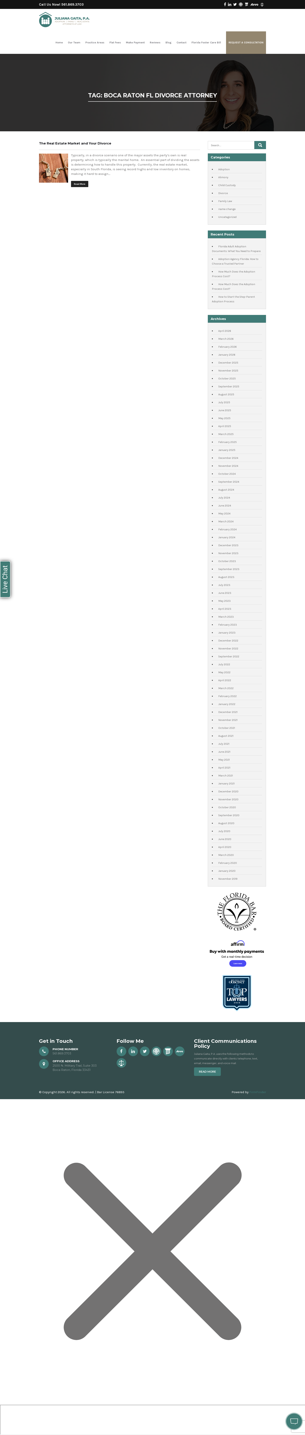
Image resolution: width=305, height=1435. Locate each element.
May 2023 (224, 601)
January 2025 (226, 450)
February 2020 (227, 863)
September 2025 (228, 386)
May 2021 (224, 759)
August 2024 (226, 489)
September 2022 (228, 656)
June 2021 (224, 751)
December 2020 (228, 791)
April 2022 (224, 680)
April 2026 (224, 331)
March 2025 (226, 434)
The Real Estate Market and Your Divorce (75, 143)
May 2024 (224, 513)
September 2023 (228, 569)
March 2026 (226, 338)
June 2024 (224, 505)
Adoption (224, 169)
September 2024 (228, 481)
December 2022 (228, 640)
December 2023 (228, 545)
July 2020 (224, 831)
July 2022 (224, 664)
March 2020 (226, 855)
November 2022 (228, 648)
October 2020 (227, 807)
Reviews (155, 42)
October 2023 (227, 561)
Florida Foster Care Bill (206, 42)
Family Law (225, 201)
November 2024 (228, 466)
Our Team (74, 42)
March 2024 (226, 521)
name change (227, 209)
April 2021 (224, 767)
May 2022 (224, 672)
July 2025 (224, 402)
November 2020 (228, 799)
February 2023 (227, 624)
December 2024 (228, 458)
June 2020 (224, 839)
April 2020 (224, 847)
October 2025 (227, 378)
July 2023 (224, 585)
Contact (181, 42)
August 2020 (226, 823)
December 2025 (228, 362)
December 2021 (227, 712)
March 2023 (226, 616)
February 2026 (227, 346)
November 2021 (227, 720)
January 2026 (226, 354)
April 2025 (224, 426)
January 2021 (226, 783)
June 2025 (224, 410)
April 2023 (224, 608)
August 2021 (225, 736)
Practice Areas (94, 42)
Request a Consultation (246, 42)
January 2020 (227, 871)
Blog (168, 42)
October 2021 (226, 728)
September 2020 (228, 815)
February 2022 (227, 696)
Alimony (223, 177)
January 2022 (226, 704)
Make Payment (135, 42)
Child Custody (227, 185)
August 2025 (226, 394)
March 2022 (226, 688)
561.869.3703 (72, 4)
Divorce (223, 193)
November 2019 (227, 878)
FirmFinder (257, 1092)
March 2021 (225, 775)
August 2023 (226, 577)
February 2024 (227, 529)
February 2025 (227, 442)
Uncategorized (227, 217)
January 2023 (227, 632)
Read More (79, 184)
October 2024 (227, 473)
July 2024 (224, 497)
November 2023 (228, 553)
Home (59, 42)
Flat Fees (115, 42)
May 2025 (224, 418)
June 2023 (224, 593)
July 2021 (223, 743)
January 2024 (226, 537)
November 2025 (228, 370)
